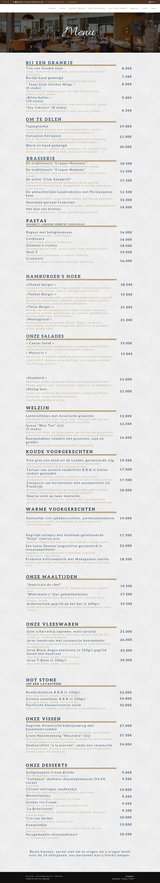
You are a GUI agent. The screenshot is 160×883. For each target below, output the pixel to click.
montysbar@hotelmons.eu (56, 2)
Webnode (45, 879)
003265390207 (72, 2)
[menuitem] (53, 8)
